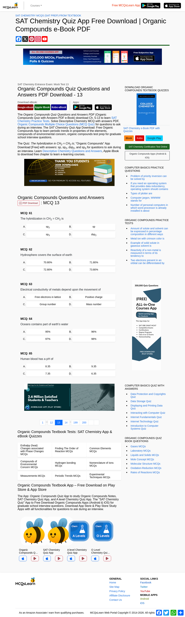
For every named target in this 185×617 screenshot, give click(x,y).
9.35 (93, 366)
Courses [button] (35, 5)
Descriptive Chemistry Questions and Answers (72, 151)
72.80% (48, 269)
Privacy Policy (117, 591)
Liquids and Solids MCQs (145, 455)
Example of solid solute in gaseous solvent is (145, 244)
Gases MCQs (138, 446)
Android (144, 598)
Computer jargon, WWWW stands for (145, 199)
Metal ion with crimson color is (147, 238)
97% (47, 338)
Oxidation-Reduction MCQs (146, 468)
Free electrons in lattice (48, 297)
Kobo (140, 138)
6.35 (93, 373)
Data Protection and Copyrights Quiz (148, 395)
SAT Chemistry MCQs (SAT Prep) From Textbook (48, 15)
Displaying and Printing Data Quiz (147, 407)
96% (93, 331)
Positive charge (93, 297)
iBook (129, 138)
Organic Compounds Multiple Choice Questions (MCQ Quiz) (56, 124)
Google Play (154, 138)
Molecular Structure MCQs (145, 463)
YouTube (145, 591)
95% (47, 331)
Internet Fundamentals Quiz (146, 417)
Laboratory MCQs (140, 450)
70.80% (48, 262)
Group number (48, 304)
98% (93, 338)
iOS (142, 603)
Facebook (145, 582)
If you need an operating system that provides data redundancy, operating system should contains (149, 186)
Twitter (144, 586)
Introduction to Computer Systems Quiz (144, 427)
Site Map (114, 586)
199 (75, 422)
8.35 (47, 366)
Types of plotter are (141, 193)
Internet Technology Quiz (145, 421)
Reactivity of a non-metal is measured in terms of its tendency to (146, 253)
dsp (93, 234)
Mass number (94, 304)
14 (66, 422)
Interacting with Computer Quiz (148, 412)
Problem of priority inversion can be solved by (149, 177)
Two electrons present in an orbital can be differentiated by (147, 262)
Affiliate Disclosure (119, 595)
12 (51, 422)
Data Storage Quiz (141, 401)
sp (48, 227)
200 (84, 422)
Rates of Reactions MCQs (145, 472)
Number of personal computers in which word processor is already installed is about (149, 207)
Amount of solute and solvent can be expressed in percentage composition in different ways (149, 231)
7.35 (47, 373)
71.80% (94, 262)
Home (112, 582)
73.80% (94, 269)
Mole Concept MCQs (142, 459)
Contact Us (115, 599)
